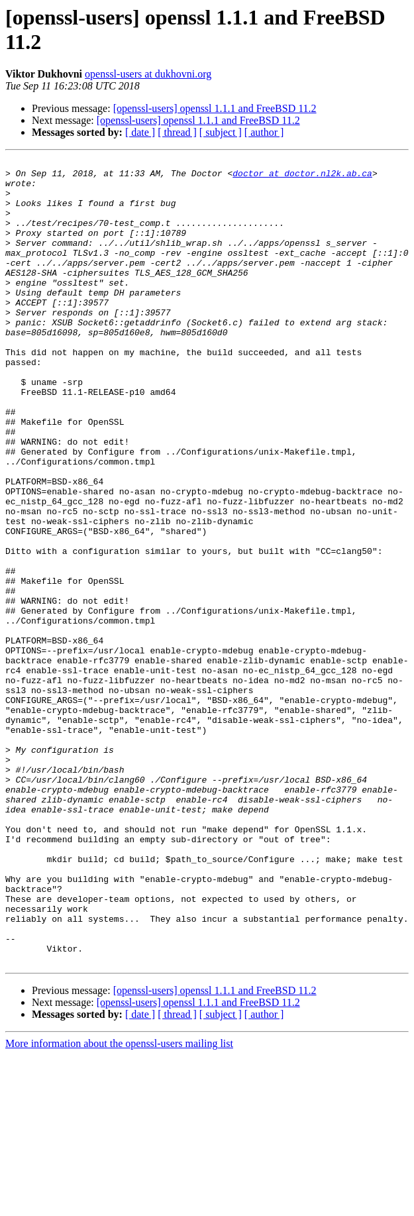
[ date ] (140, 132)
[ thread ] (177, 132)
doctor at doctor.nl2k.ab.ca (302, 177)
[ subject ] (220, 132)
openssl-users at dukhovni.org (148, 74)
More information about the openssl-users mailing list (119, 1204)
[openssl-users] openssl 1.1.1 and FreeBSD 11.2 (215, 108)
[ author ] (264, 132)
